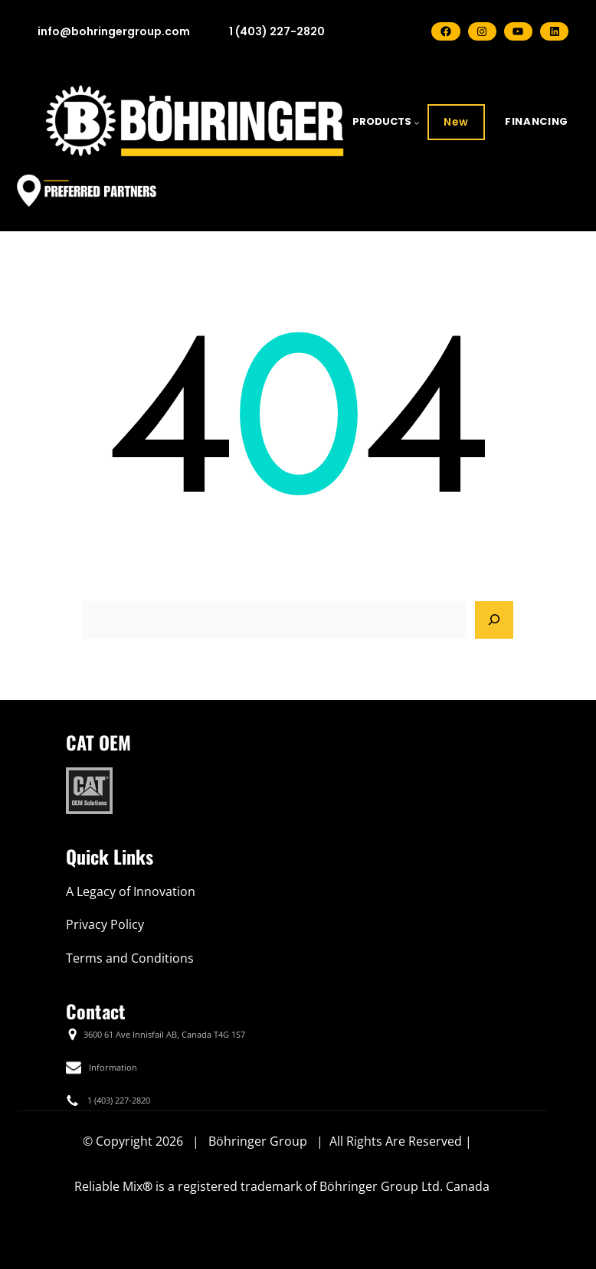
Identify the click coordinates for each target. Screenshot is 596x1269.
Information (113, 1067)
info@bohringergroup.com (114, 31)
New (456, 121)
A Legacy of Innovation (130, 891)
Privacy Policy (105, 924)
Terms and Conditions (130, 958)
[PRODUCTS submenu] (417, 122)
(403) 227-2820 (122, 1100)
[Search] (494, 620)
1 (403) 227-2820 (277, 31)
